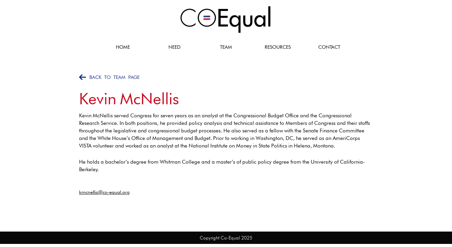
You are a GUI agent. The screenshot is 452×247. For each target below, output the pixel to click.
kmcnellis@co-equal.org (104, 192)
